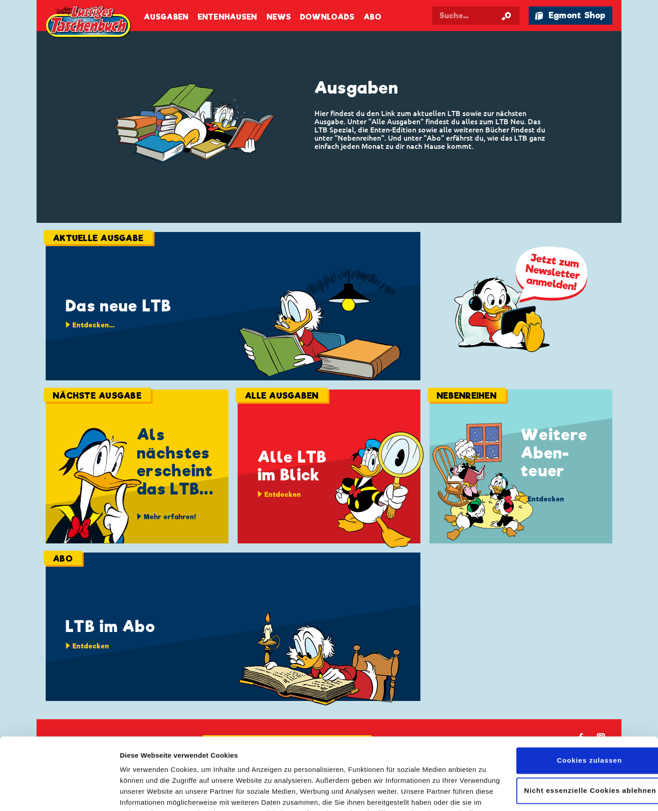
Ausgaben (166, 17)
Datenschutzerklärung (208, 768)
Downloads (327, 17)
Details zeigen (143, 793)
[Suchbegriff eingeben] (476, 15)
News (279, 17)
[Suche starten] (506, 15)
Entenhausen (227, 17)
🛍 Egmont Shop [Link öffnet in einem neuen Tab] (570, 15)
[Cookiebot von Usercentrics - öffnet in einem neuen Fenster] (59, 793)
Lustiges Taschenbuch (89, 22)
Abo (372, 17)
